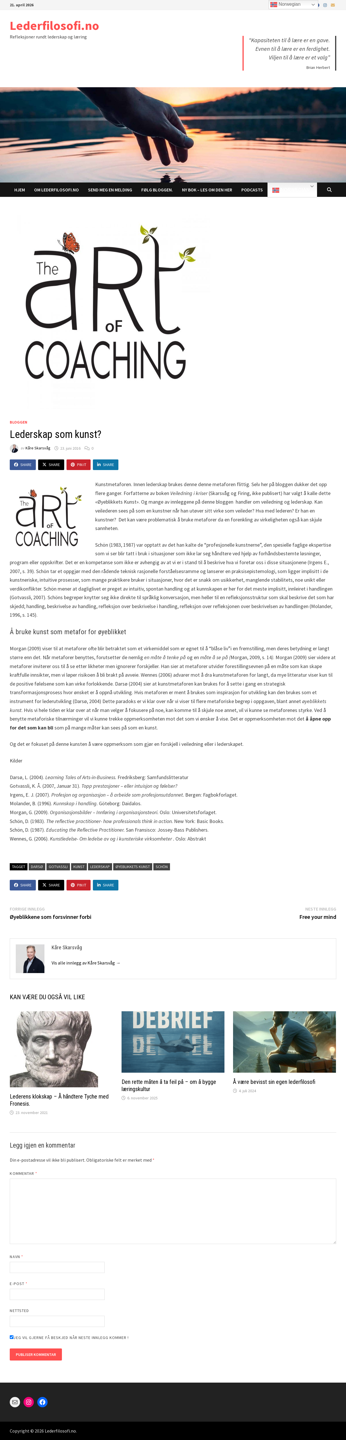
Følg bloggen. (157, 190)
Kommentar (23, 1173)
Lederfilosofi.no (54, 25)
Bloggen (18, 422)
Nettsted (19, 1310)
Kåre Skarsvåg (38, 448)
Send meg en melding (110, 190)
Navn (16, 1256)
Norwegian (290, 190)
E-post (19, 1283)
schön (162, 866)
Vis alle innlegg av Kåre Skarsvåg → (86, 963)
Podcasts (252, 190)
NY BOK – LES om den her (207, 190)
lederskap (100, 866)
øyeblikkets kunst (133, 866)
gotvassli (58, 866)
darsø (37, 866)
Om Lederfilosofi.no (56, 190)
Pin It (78, 464)
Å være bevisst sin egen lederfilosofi (274, 1081)
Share (23, 464)
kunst (79, 866)
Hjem (19, 190)
